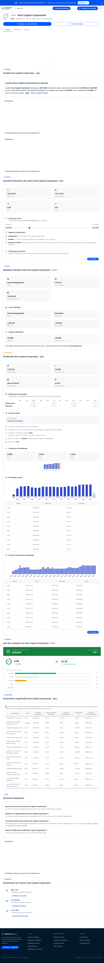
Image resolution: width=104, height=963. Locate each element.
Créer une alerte (76, 24)
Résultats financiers (34, 943)
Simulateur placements (61, 940)
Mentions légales (80, 957)
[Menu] (100, 8)
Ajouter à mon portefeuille (27, 24)
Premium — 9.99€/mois (10, 947)
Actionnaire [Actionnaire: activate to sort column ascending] (14, 713)
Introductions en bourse (35, 949)
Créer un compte (85, 940)
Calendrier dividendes (34, 940)
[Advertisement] (52, 47)
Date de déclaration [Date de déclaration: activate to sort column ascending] (91, 713)
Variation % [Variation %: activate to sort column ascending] (79, 713)
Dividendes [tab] (17, 29)
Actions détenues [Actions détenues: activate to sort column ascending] (38, 713)
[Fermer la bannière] (101, 2)
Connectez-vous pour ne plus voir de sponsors (22, 133)
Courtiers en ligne (59, 937)
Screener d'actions (33, 937)
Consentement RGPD (96, 957)
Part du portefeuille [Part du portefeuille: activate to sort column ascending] (66, 713)
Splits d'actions (32, 946)
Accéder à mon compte (87, 8)
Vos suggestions (85, 943)
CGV (88, 957)
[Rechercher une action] (32, 8)
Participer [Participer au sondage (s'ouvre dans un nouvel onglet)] (83, 3)
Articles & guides (59, 943)
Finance (36, 19)
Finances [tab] (27, 29)
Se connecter (84, 937)
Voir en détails (93, 259)
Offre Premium (58, 946)
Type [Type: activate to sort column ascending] (27, 713)
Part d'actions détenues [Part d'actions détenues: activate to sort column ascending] (51, 713)
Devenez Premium (15, 421)
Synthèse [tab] (8, 29)
